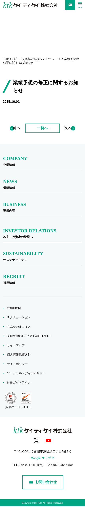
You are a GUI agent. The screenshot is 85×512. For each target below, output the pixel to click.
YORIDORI (15, 313)
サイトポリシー (19, 369)
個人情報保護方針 (20, 360)
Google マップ (41, 463)
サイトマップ (17, 350)
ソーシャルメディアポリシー (28, 378)
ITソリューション (20, 323)
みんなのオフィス (20, 332)
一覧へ (42, 131)
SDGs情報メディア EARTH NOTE (31, 341)
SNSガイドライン (20, 388)
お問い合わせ (43, 487)
